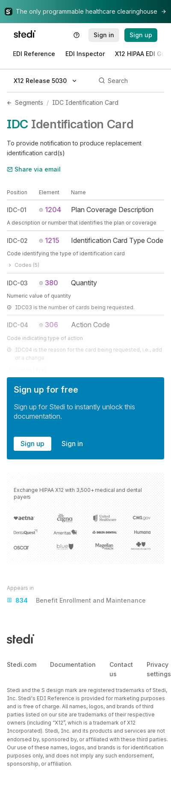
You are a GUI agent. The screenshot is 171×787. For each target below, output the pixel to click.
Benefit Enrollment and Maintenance (76, 600)
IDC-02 (17, 240)
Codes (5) (23, 265)
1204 (50, 209)
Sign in (72, 443)
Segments (29, 102)
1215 (49, 240)
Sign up (32, 443)
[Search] (130, 81)
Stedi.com (21, 664)
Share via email (34, 169)
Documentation (73, 664)
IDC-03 (17, 283)
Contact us (121, 669)
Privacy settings (159, 669)
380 (48, 282)
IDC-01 (17, 209)
